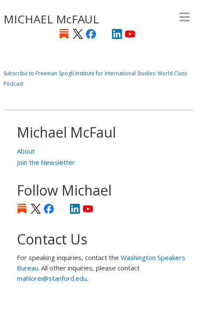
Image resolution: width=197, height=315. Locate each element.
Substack (64, 34)
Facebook (91, 34)
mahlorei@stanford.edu (52, 278)
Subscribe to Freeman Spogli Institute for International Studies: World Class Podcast (95, 78)
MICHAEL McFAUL (51, 19)
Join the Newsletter (46, 162)
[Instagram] (104, 34)
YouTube (130, 34)
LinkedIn (117, 34)
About (26, 151)
